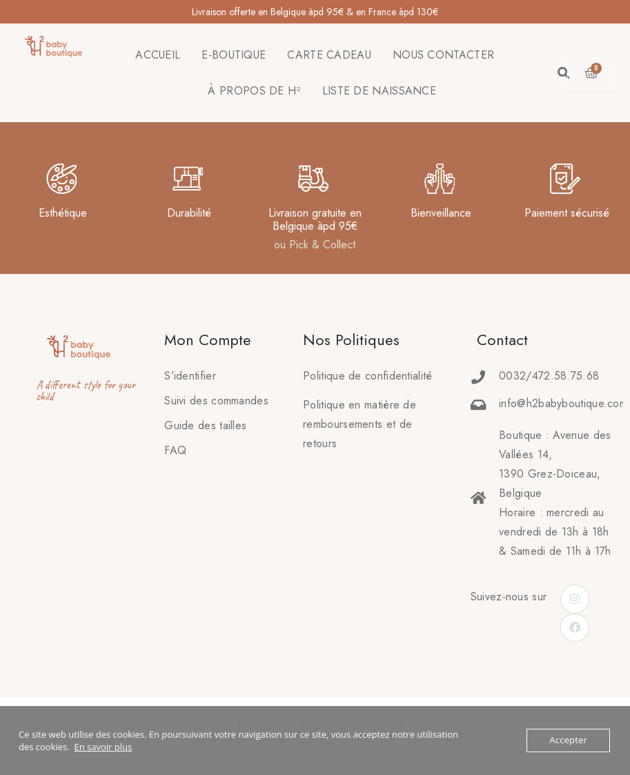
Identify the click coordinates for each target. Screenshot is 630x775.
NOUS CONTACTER (443, 55)
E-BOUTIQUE (233, 55)
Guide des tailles (205, 425)
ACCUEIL (157, 55)
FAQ (175, 450)
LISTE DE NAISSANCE (379, 91)
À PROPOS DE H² (254, 91)
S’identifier (190, 376)
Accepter (569, 740)
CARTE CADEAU (329, 55)
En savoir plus (103, 746)
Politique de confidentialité (367, 376)
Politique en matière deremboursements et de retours (359, 424)
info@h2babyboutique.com (563, 403)
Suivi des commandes (216, 401)
